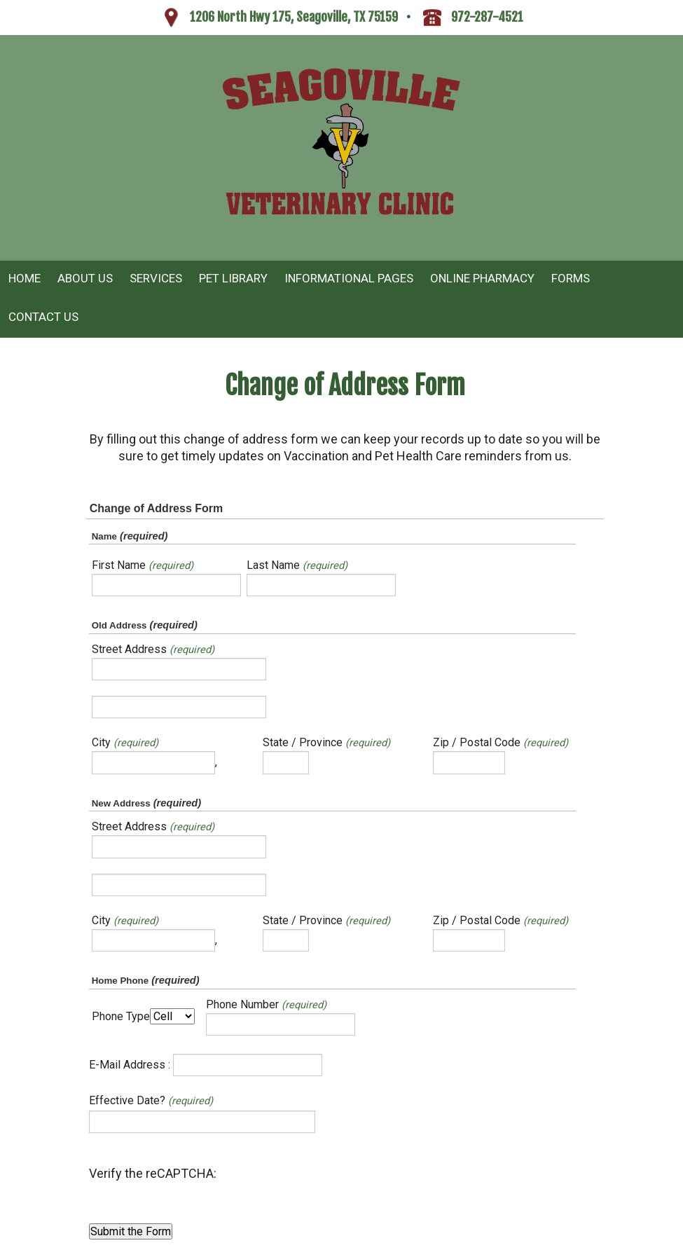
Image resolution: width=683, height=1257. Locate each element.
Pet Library (233, 278)
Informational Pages (348, 278)
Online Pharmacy (482, 278)
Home (24, 278)
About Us (85, 278)
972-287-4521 (487, 17)
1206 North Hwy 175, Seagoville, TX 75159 (294, 17)
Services (156, 278)
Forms (570, 278)
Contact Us (43, 317)
